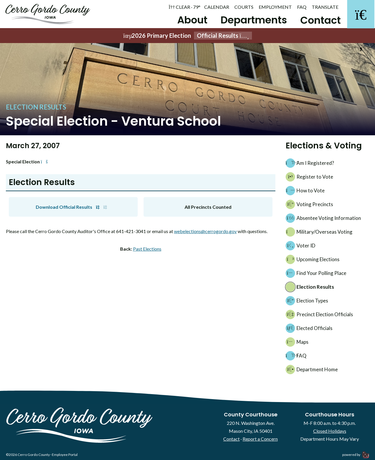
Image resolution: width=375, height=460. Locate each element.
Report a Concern (260, 440)
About (190, 20)
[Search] (360, 14)
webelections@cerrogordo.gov (205, 232)
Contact (318, 20)
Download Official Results (73, 208)
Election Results (36, 108)
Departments (252, 20)
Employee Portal (65, 456)
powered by (355, 456)
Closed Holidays (329, 432)
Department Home (312, 371)
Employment (275, 7)
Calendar (216, 7)
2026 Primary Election (187, 36)
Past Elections (147, 250)
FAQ (301, 7)
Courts (243, 7)
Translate (325, 7)
